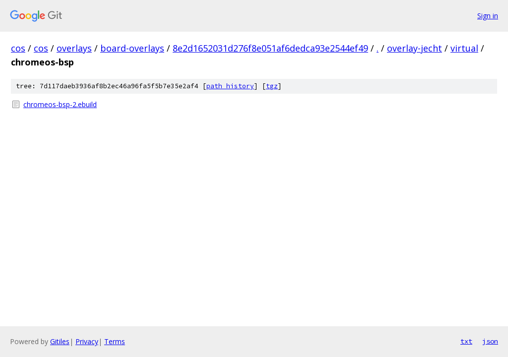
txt (466, 341)
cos (18, 48)
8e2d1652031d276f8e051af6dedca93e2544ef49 (270, 48)
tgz (272, 86)
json (490, 341)
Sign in (487, 15)
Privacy (86, 341)
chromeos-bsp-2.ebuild (60, 104)
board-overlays (132, 48)
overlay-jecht (414, 48)
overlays (74, 48)
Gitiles (59, 341)
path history (230, 86)
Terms (114, 341)
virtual (464, 48)
